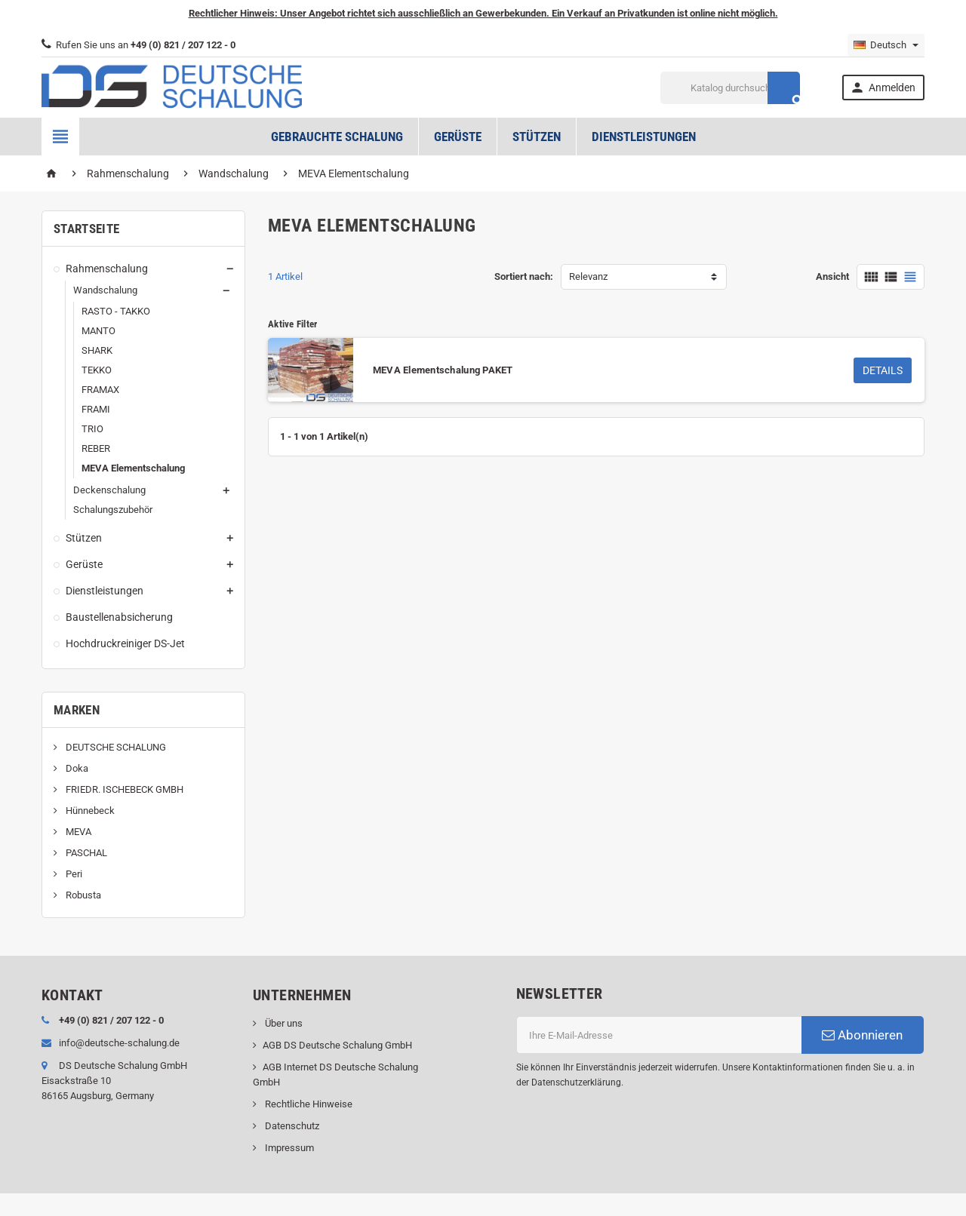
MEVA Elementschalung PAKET (443, 370)
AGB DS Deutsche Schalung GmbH (337, 1045)
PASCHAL (85, 852)
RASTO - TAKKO (116, 311)
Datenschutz (291, 1126)
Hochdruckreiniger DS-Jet (125, 643)
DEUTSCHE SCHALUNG (114, 747)
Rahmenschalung (107, 269)
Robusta (82, 895)
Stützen (536, 136)
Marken (77, 709)
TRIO (92, 429)
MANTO (98, 330)
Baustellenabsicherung (119, 617)
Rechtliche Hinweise (307, 1104)
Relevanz (588, 276)
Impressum (288, 1147)
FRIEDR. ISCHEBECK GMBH (123, 789)
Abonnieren (862, 1035)
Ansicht (832, 276)
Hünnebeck (89, 810)
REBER (96, 448)
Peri (72, 874)
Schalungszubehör (112, 509)
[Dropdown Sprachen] (886, 45)
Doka (75, 768)
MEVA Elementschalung (133, 468)
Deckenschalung (109, 490)
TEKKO (97, 370)
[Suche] (730, 88)
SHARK (97, 350)
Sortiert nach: (523, 276)
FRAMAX (100, 389)
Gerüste (457, 136)
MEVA (77, 831)
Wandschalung (105, 290)
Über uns (283, 1023)
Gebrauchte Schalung (337, 136)
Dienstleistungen (644, 136)
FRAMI (96, 409)
